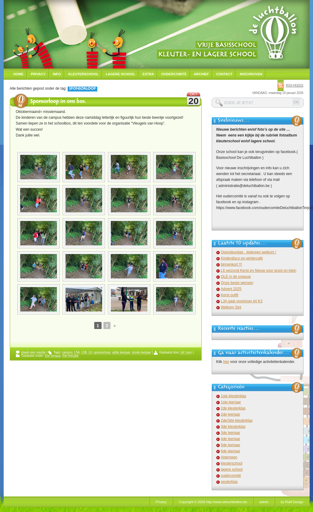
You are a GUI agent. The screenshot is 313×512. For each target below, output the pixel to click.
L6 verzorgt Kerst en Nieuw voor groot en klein (258, 270)
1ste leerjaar (231, 402)
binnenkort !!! (231, 264)
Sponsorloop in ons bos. (58, 102)
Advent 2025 (231, 289)
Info (57, 74)
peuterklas (229, 482)
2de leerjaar (230, 414)
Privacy (38, 74)
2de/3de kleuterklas (237, 420)
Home (18, 74)
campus (67, 352)
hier (226, 362)
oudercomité (231, 475)
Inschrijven (251, 74)
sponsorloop (102, 352)
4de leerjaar (230, 439)
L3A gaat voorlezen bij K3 (242, 301)
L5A (77, 352)
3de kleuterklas (233, 426)
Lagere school (120, 74)
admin (264, 502)
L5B (84, 352)
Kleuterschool (83, 74)
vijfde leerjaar (121, 352)
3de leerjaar (230, 433)
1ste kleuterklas (233, 396)
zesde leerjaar (141, 352)
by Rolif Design (292, 502)
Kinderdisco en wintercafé (242, 258)
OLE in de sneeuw (236, 277)
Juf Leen (186, 352)
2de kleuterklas (233, 408)
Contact (224, 74)
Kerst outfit (229, 295)
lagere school (232, 469)
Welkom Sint (231, 307)
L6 (90, 352)
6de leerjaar (70, 355)
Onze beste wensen (237, 283)
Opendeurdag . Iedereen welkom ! (248, 252)
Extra (148, 74)
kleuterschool (232, 463)
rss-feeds (294, 85)
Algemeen (229, 457)
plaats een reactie (33, 352)
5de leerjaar (53, 355)
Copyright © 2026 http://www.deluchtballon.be (213, 502)
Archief (201, 74)
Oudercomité (174, 74)
